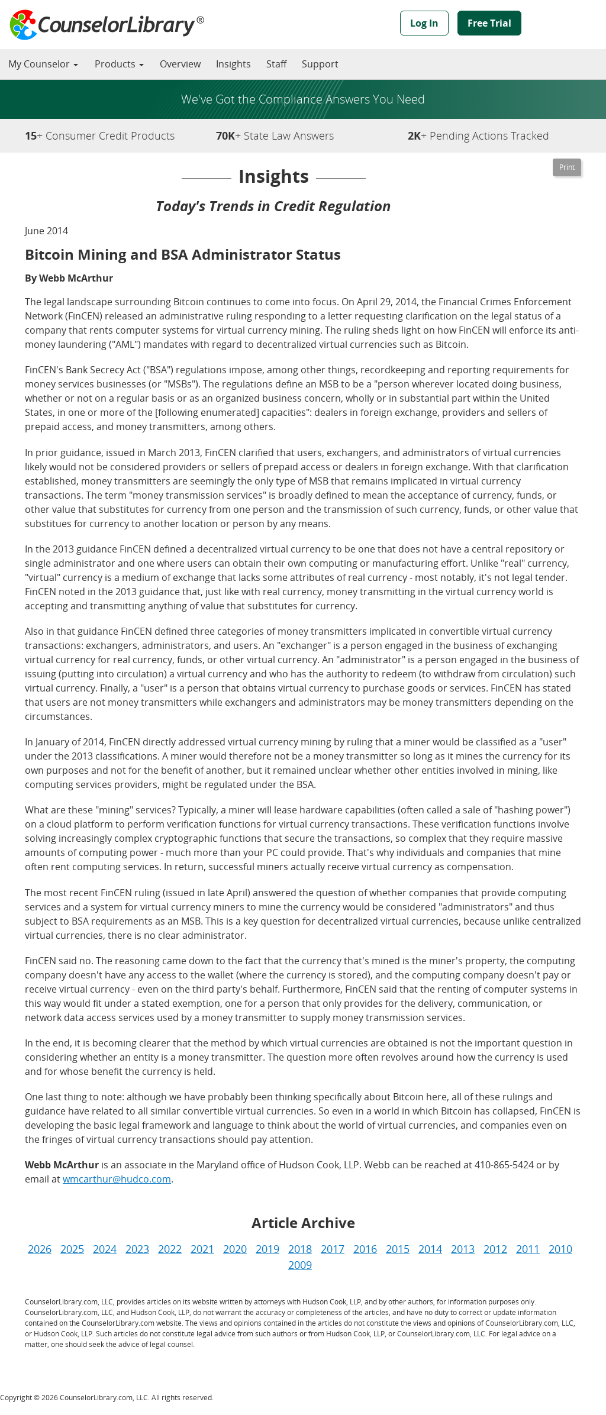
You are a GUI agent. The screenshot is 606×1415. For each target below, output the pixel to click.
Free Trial (489, 23)
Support (320, 63)
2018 (300, 1249)
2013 (463, 1249)
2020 (235, 1249)
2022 (170, 1249)
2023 (137, 1249)
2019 (267, 1249)
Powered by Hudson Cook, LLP (568, 25)
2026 (39, 1249)
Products (119, 63)
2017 (332, 1249)
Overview (180, 63)
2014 (430, 1249)
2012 (495, 1249)
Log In (424, 23)
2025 (72, 1249)
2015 (398, 1249)
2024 (105, 1249)
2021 (202, 1249)
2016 (365, 1249)
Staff (276, 63)
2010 (560, 1249)
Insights (233, 63)
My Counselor (43, 63)
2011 (528, 1249)
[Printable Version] (567, 167)
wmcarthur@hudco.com (117, 1178)
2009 (300, 1265)
